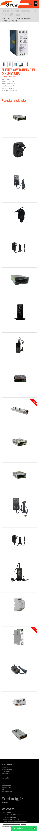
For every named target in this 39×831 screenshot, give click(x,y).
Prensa (3, 789)
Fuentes (11, 19)
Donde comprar (6, 767)
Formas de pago (6, 771)
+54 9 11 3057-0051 (14, 819)
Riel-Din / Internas (24, 19)
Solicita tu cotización (7, 765)
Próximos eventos (6, 787)
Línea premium (5, 778)
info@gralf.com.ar (11, 817)
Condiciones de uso (7, 792)
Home (4, 19)
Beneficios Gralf (6, 773)
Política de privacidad (7, 769)
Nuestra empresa (6, 785)
